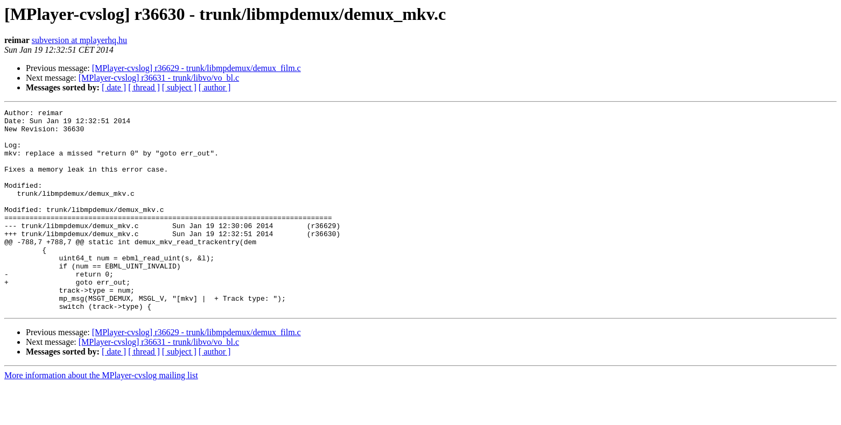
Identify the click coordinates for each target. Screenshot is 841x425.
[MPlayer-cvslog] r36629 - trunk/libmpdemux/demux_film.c (196, 68)
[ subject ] (179, 87)
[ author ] (215, 87)
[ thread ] (144, 87)
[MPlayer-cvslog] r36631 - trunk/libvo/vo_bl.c (159, 77)
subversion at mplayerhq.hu (79, 40)
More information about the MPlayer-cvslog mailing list (101, 415)
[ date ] (114, 87)
